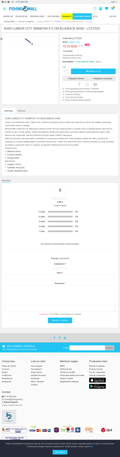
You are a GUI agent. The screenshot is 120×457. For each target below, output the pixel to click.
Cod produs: (67, 38)
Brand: (65, 42)
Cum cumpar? (36, 366)
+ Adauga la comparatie (102, 78)
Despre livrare (36, 372)
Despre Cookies (66, 378)
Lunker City (74, 42)
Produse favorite (96, 369)
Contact (34, 385)
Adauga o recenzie (60, 320)
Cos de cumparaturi (97, 372)
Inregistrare (6, 381)
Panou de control (9, 366)
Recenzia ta (60, 283)
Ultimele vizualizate (97, 366)
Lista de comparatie (97, 375)
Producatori (22, 16)
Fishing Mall (9, 21)
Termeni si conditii (67, 372)
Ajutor (112, 16)
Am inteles (60, 452)
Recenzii (21, 111)
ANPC (62, 366)
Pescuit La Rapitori (26, 21)
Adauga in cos (93, 71)
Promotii (66, 16)
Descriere (8, 111)
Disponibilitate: (68, 62)
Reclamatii (35, 378)
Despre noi (8, 16)
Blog (95, 16)
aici (91, 446)
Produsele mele (37, 16)
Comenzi (5, 369)
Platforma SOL (66, 369)
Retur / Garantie (37, 381)
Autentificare (7, 378)
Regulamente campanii (69, 381)
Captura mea (53, 16)
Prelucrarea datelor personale (72, 375)
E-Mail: (66, 348)
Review (5, 372)
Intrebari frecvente (38, 375)
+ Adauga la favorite (76, 78)
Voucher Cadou (82, 16)
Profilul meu (7, 375)
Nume (60, 273)
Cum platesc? (36, 369)
